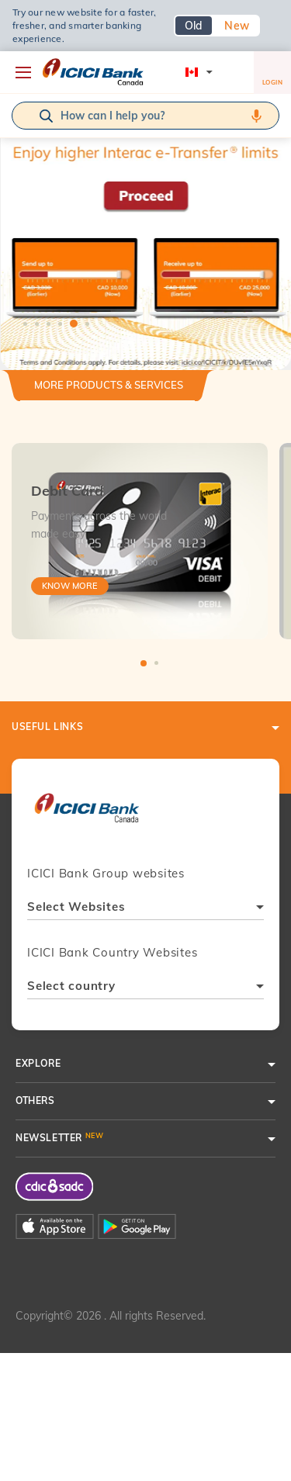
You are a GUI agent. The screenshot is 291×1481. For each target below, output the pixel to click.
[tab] (109, 391)
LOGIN (272, 75)
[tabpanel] (145, 210)
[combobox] (145, 909)
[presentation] (86, 815)
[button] (145, 210)
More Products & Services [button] (108, 385)
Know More (70, 585)
